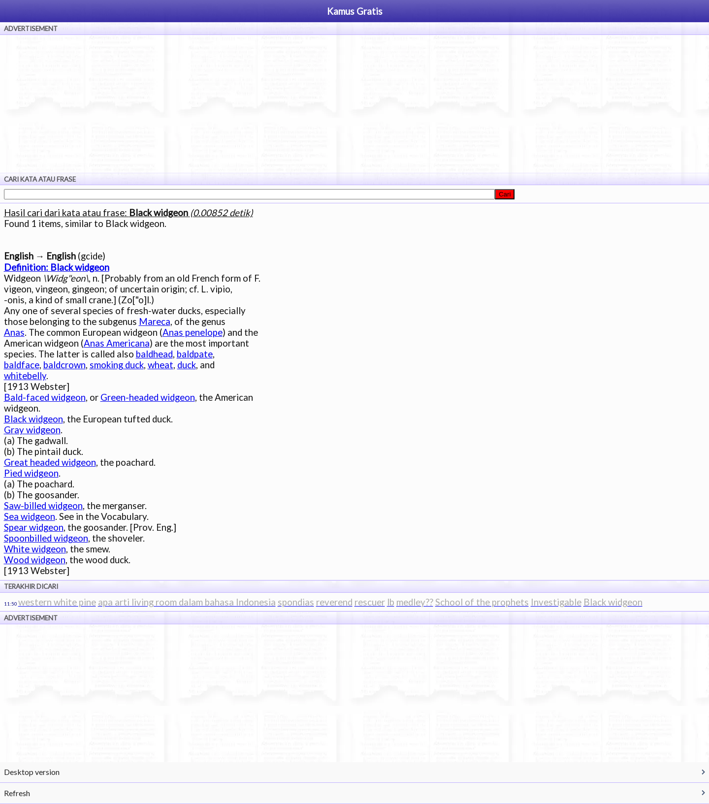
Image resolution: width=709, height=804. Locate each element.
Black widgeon (33, 419)
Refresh (17, 793)
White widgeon (35, 549)
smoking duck (117, 364)
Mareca (154, 321)
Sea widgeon (29, 516)
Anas (14, 332)
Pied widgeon (31, 473)
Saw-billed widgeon (43, 505)
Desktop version (32, 771)
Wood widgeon (34, 559)
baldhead (154, 354)
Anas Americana (117, 343)
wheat (160, 364)
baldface (21, 364)
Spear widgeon (34, 527)
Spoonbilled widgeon (46, 538)
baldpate (195, 354)
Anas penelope (192, 332)
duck (186, 364)
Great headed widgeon (50, 462)
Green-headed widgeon (147, 397)
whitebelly (25, 375)
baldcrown (64, 364)
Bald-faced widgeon (45, 397)
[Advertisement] (354, 104)
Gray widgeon (32, 429)
